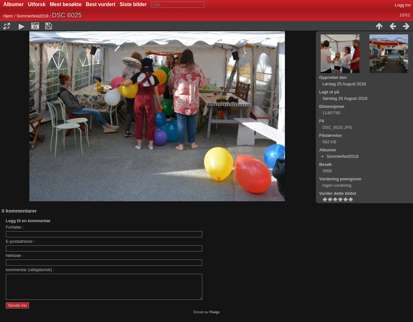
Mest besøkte (66, 4)
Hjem (8, 16)
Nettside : (15, 255)
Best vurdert (101, 4)
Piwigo (214, 317)
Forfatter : (15, 227)
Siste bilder (133, 4)
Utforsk (37, 4)
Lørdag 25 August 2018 (344, 83)
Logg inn (403, 5)
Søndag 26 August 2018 (345, 98)
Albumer (13, 4)
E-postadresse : (20, 241)
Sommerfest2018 (32, 16)
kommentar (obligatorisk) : (30, 269)
